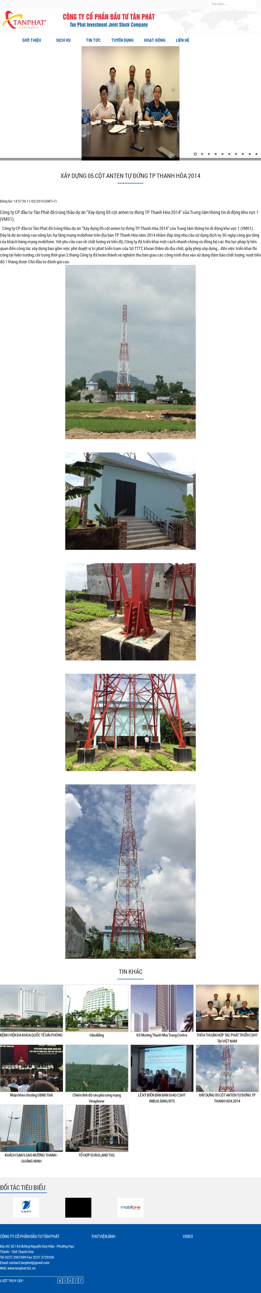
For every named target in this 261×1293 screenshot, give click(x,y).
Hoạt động (154, 40)
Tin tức (93, 40)
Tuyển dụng (122, 40)
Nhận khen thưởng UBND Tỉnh (31, 1095)
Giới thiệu (34, 40)
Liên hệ (182, 40)
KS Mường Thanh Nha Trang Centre (162, 1035)
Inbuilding (97, 1035)
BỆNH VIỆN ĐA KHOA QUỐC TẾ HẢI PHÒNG (31, 1035)
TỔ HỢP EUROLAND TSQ (97, 1155)
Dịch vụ (65, 40)
